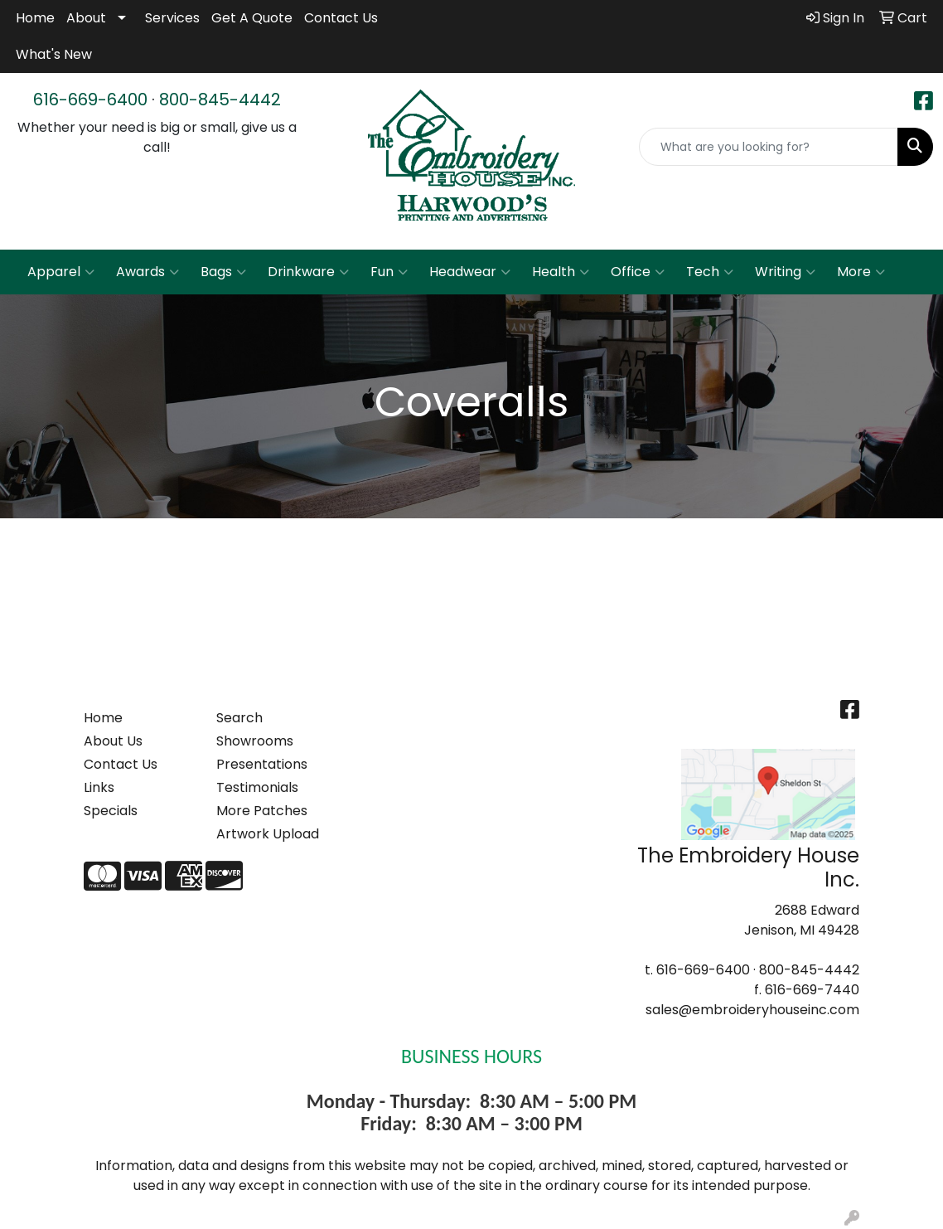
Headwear (469, 272)
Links (99, 787)
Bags (223, 272)
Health (560, 272)
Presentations (261, 764)
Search (239, 717)
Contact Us (341, 17)
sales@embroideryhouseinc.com (752, 1009)
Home (35, 17)
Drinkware (308, 272)
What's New (54, 54)
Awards (147, 272)
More (861, 272)
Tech (709, 272)
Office (638, 272)
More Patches (261, 810)
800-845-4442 (220, 99)
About (86, 17)
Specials (111, 810)
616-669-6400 (90, 99)
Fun (389, 272)
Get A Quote (252, 17)
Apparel (60, 272)
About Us (113, 741)
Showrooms (254, 741)
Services (172, 17)
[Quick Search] (768, 147)
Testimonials (257, 787)
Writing (785, 272)
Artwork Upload (267, 833)
